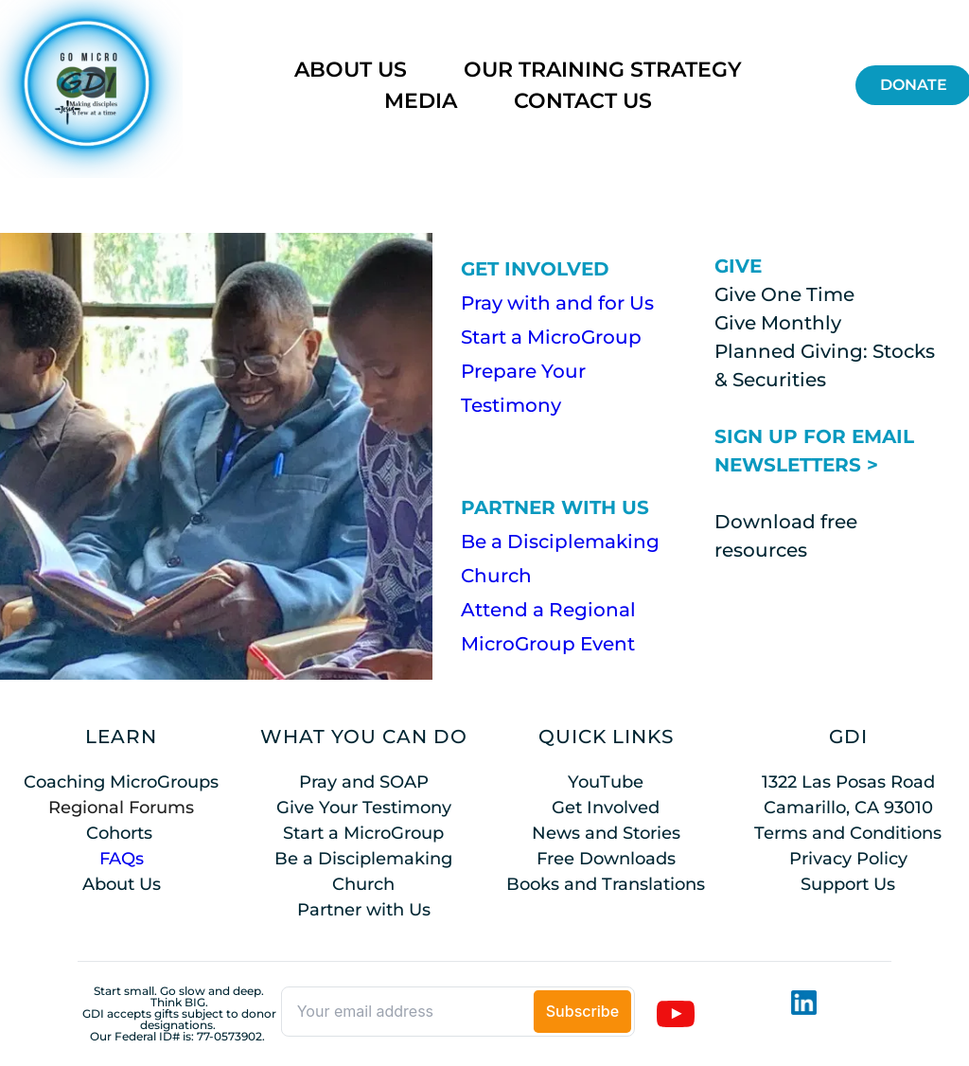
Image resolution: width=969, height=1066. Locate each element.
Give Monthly (777, 322)
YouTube (605, 782)
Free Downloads (606, 858)
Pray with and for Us (557, 303)
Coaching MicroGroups (121, 782)
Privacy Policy (848, 858)
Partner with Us (364, 909)
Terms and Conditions (848, 833)
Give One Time (784, 294)
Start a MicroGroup (551, 337)
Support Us (848, 884)
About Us (121, 884)
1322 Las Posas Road (848, 782)
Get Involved (606, 807)
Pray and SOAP (364, 782)
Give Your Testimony (363, 807)
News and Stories (606, 833)
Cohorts (119, 833)
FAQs (121, 858)
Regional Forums (121, 807)
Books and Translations (605, 884)
